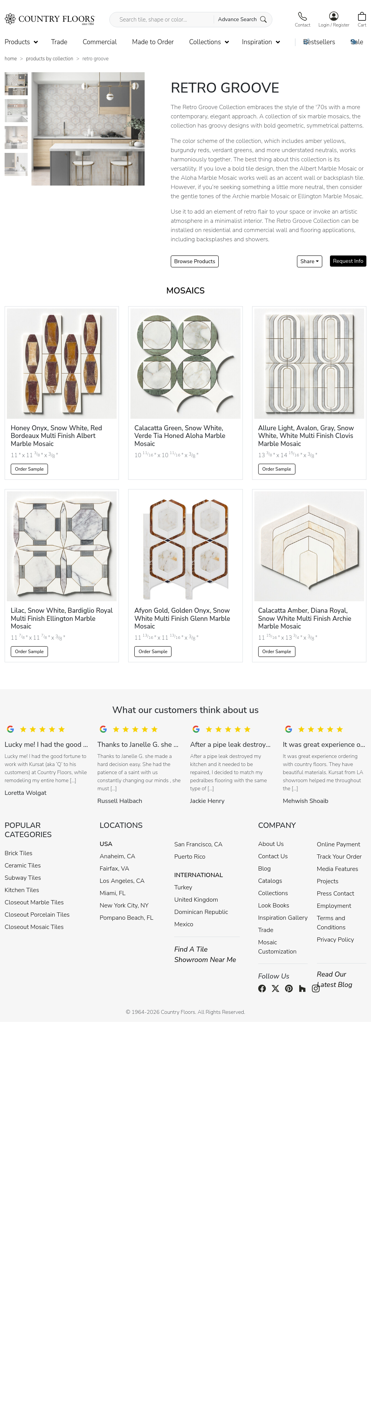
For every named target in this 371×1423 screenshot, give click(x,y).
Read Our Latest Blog (335, 979)
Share (307, 261)
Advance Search (242, 19)
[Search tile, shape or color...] (190, 19)
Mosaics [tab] (186, 291)
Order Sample (29, 469)
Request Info (348, 261)
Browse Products (194, 261)
